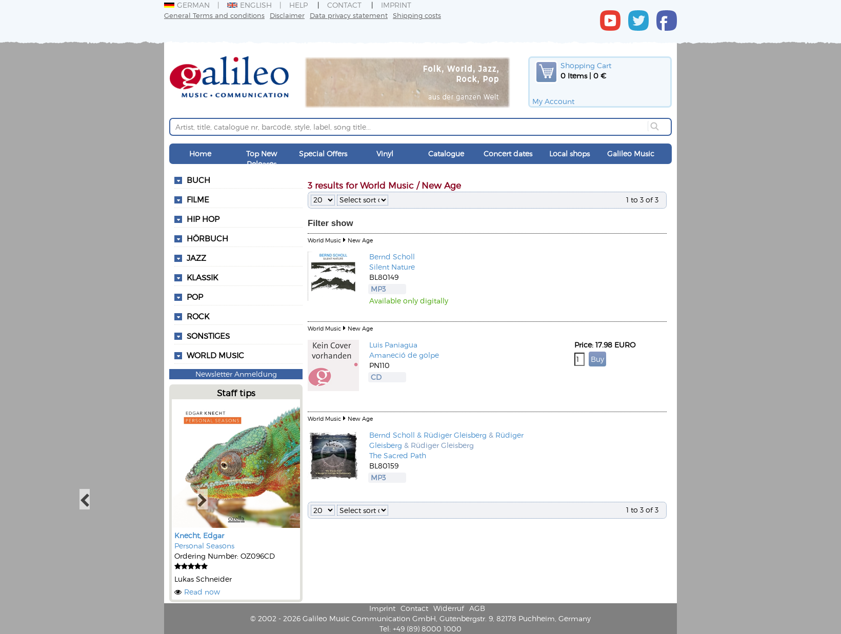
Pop (195, 296)
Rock (198, 316)
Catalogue (446, 153)
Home (200, 153)
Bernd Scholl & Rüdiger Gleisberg (428, 435)
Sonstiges (208, 335)
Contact (344, 5)
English (249, 5)
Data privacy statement (349, 15)
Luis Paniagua (393, 344)
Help (298, 5)
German (187, 5)
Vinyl (384, 153)
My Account (553, 101)
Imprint (396, 5)
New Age (360, 240)
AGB (477, 608)
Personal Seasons (204, 545)
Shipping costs (417, 15)
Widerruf (448, 608)
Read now (202, 591)
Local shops (569, 153)
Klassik (202, 277)
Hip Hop (203, 218)
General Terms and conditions (214, 15)
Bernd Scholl (392, 256)
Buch (198, 180)
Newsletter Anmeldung (236, 374)
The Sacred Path (397, 455)
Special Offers (323, 153)
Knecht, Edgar (199, 535)
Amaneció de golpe (404, 355)
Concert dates (508, 153)
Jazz (196, 257)
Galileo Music (630, 153)
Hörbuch (207, 238)
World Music (215, 355)
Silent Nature (392, 266)
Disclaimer (287, 15)
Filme (198, 199)
